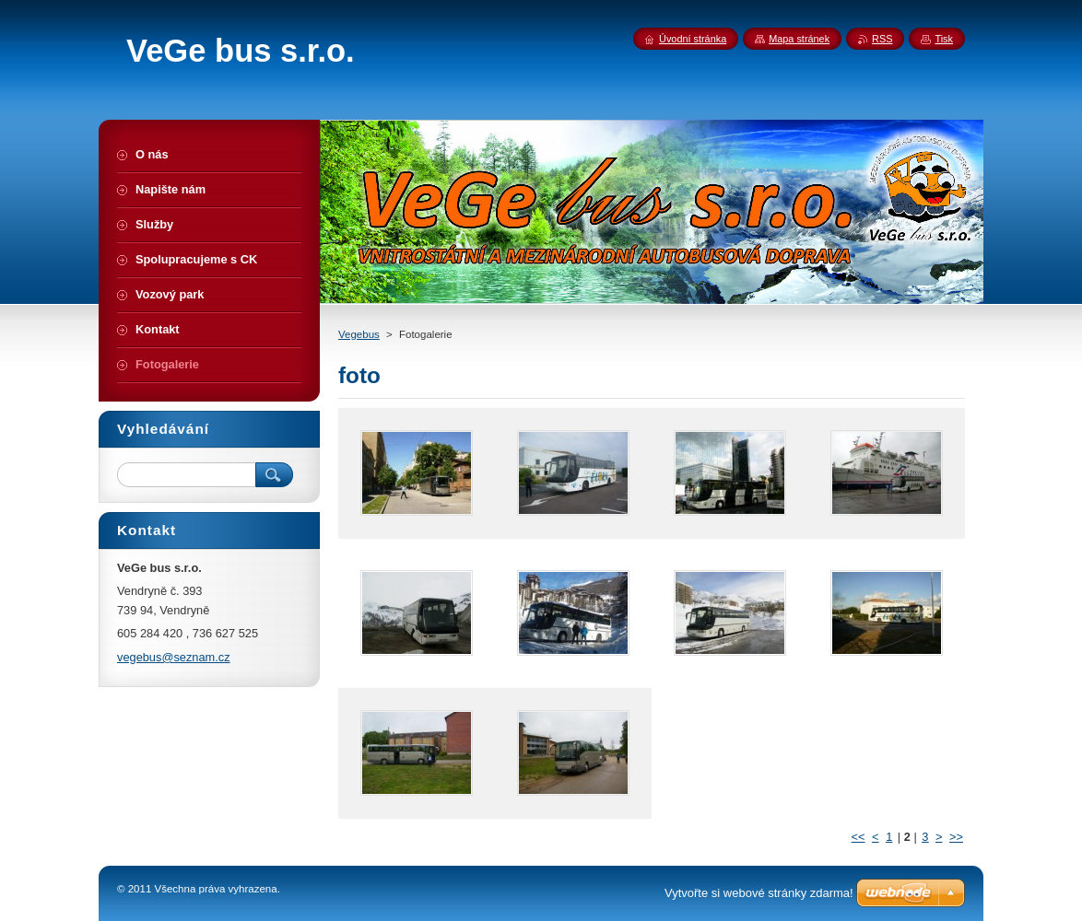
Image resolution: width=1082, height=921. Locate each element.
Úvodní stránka (692, 38)
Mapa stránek (799, 38)
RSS (882, 38)
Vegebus (359, 334)
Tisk (944, 38)
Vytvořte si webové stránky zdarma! (758, 893)
